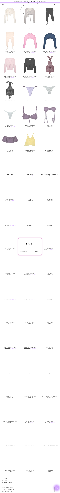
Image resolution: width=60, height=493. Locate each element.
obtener (37, 251)
